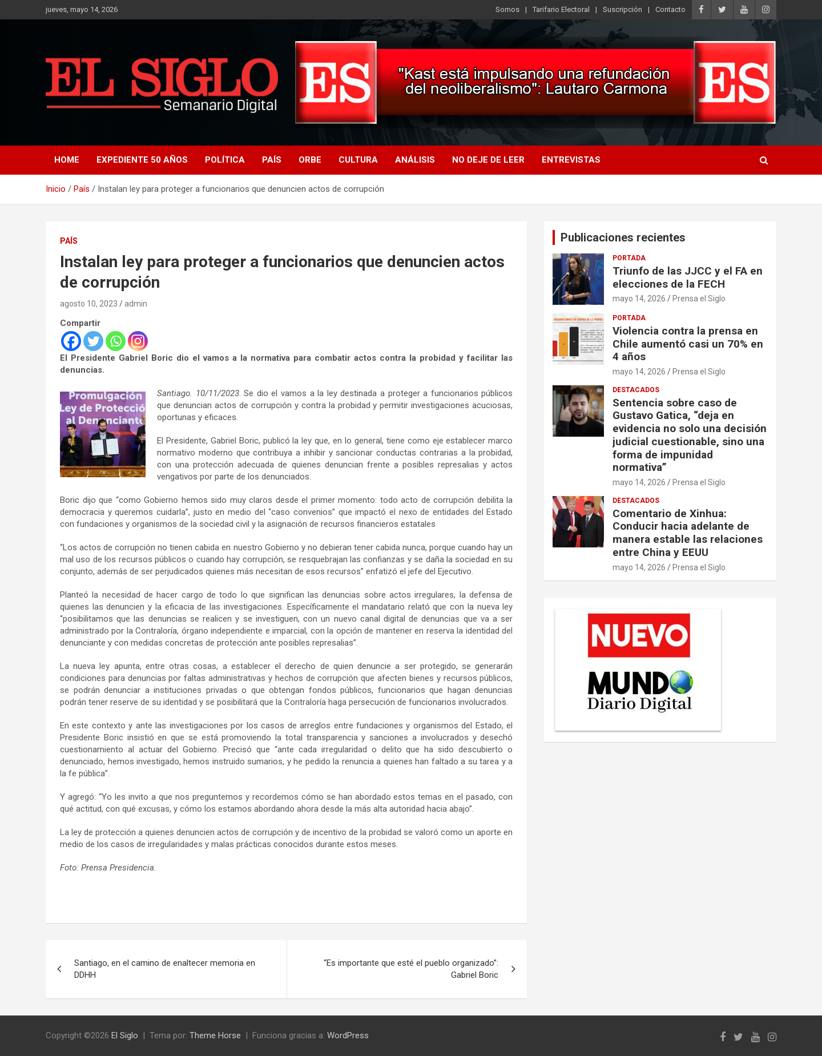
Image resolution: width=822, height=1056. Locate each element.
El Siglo (124, 1035)
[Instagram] (138, 341)
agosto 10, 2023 (89, 303)
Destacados (636, 390)
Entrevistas (571, 160)
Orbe (310, 160)
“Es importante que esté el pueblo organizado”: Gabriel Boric (411, 969)
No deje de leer (488, 160)
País (271, 160)
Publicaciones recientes (623, 237)
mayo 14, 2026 (639, 298)
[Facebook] (71, 341)
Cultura (358, 160)
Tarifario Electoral (561, 9)
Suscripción (622, 9)
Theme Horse (215, 1035)
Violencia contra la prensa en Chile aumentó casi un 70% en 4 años (688, 344)
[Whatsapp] (116, 341)
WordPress (348, 1035)
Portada (629, 258)
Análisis (415, 160)
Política (225, 160)
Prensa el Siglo (699, 298)
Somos (507, 9)
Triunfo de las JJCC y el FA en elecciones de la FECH (688, 277)
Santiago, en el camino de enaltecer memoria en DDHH (164, 969)
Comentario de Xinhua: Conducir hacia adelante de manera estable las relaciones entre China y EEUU (688, 533)
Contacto (670, 9)
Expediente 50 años (142, 160)
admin (135, 303)
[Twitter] (93, 341)
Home (66, 160)
